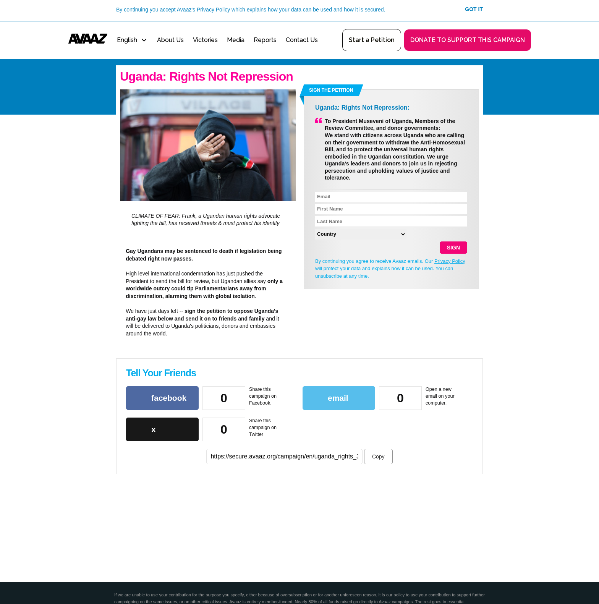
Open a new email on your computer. (440, 396)
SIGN (453, 248)
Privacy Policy (213, 9)
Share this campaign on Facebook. (263, 396)
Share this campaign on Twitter (263, 427)
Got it (474, 9)
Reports (265, 40)
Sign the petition (331, 90)
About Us (170, 40)
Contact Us (302, 40)
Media (235, 40)
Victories (205, 40)
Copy (378, 456)
